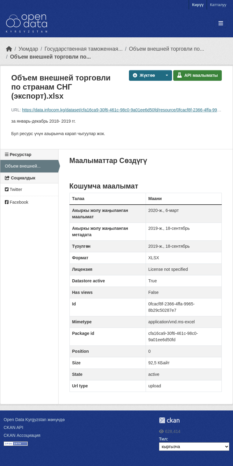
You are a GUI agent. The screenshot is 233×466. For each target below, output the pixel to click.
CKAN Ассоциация (22, 435)
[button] (165, 75)
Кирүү (198, 4)
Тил (163, 439)
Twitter (13, 189)
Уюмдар (28, 49)
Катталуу (218, 4)
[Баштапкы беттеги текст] (9, 49)
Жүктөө (144, 75)
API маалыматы (197, 75)
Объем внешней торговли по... (166, 49)
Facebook (16, 202)
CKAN (169, 420)
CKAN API (13, 427)
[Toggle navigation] (220, 23)
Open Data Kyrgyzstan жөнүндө (34, 419)
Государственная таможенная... (84, 49)
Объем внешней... (23, 166)
